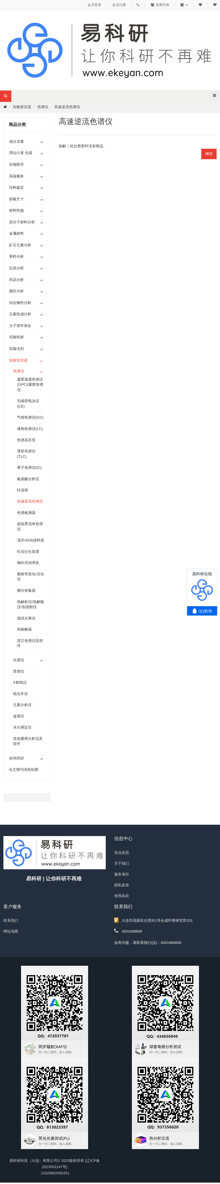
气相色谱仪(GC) (30, 417)
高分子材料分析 (22, 222)
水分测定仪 (22, 727)
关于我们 (121, 863)
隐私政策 (121, 885)
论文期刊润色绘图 (23, 769)
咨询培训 (16, 758)
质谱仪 (18, 671)
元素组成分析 (20, 314)
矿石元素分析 (20, 245)
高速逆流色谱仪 (67, 107)
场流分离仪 (26, 618)
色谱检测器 (26, 513)
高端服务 (16, 176)
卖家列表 (159, 5)
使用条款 (121, 896)
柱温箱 (22, 490)
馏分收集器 (26, 590)
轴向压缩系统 (28, 562)
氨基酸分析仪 (28, 479)
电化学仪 (20, 694)
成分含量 (16, 141)
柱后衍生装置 (28, 551)
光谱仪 (18, 660)
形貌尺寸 (16, 199)
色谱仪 (42, 107)
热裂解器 (24, 629)
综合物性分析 (20, 303)
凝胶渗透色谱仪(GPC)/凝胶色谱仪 (30, 384)
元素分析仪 (22, 705)
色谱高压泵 (26, 440)
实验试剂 (16, 349)
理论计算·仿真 (20, 153)
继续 (209, 154)
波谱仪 (18, 716)
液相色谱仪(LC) (30, 429)
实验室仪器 (22, 107)
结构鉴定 (16, 187)
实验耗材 (16, 337)
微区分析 (16, 291)
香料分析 (16, 256)
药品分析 (16, 280)
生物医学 (16, 164)
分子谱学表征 (20, 326)
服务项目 (121, 874)
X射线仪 (20, 682)
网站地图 (10, 931)
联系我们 (10, 920)
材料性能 (16, 210)
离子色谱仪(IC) (29, 467)
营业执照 (121, 853)
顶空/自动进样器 (30, 540)
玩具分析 (16, 268)
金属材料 (16, 233)
